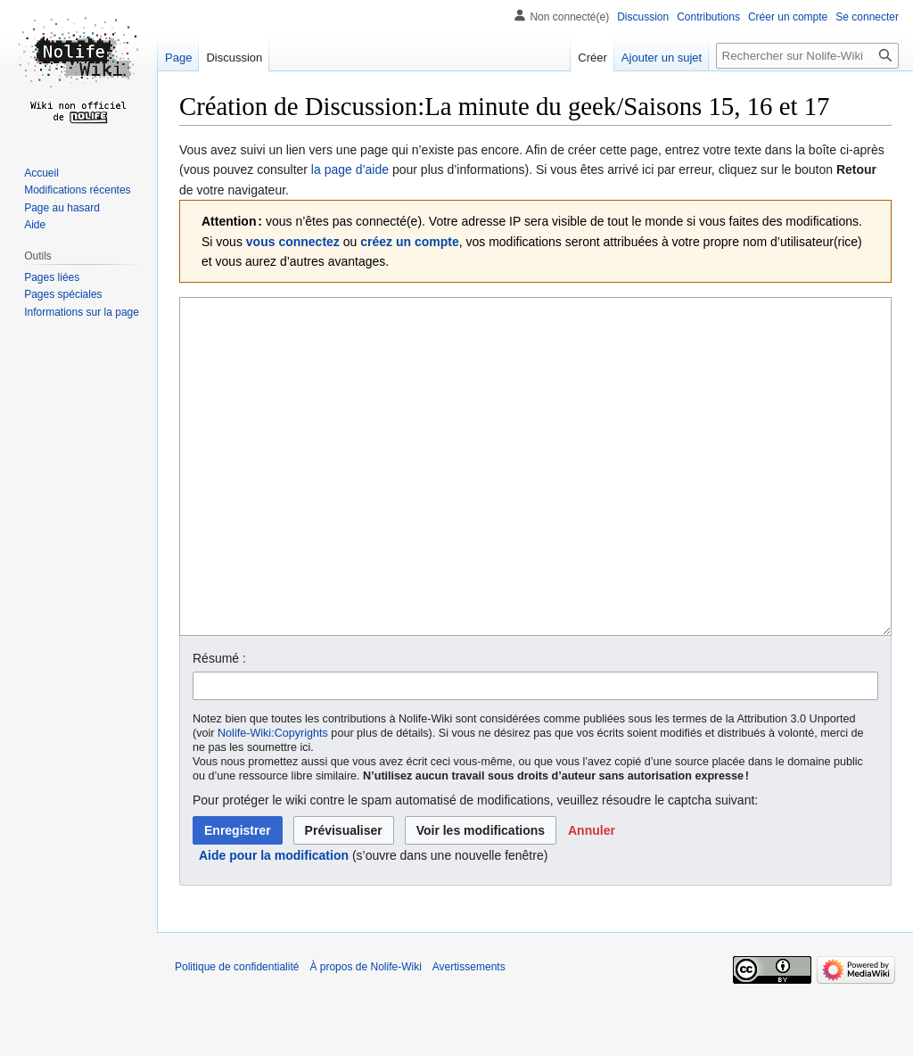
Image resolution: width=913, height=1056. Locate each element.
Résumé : (219, 725)
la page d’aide (350, 169)
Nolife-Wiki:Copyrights (273, 800)
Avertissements (469, 1033)
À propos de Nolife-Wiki (365, 1033)
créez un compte (409, 242)
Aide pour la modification (274, 922)
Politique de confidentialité (237, 1033)
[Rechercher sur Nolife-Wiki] (807, 56)
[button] (591, 897)
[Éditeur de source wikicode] (535, 500)
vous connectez (293, 242)
